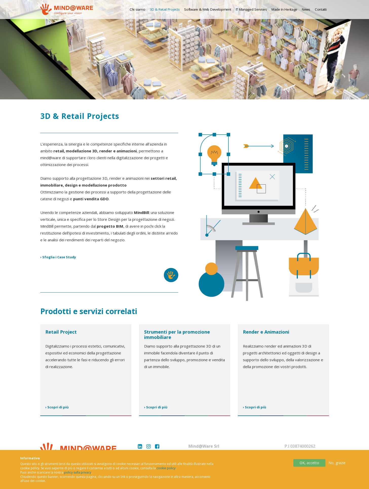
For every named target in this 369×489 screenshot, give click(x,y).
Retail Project (61, 332)
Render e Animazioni (266, 332)
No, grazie (336, 466)
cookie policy (166, 471)
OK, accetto (309, 466)
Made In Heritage (284, 9)
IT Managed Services (251, 9)
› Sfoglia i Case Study (58, 257)
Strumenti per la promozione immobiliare (177, 334)
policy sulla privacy (77, 476)
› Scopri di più (57, 407)
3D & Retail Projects (165, 9)
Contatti (321, 9)
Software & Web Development (207, 9)
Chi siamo (137, 9)
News (306, 9)
